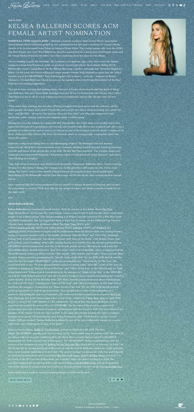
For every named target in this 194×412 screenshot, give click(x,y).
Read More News (20, 380)
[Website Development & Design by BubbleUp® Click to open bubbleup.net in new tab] (180, 405)
